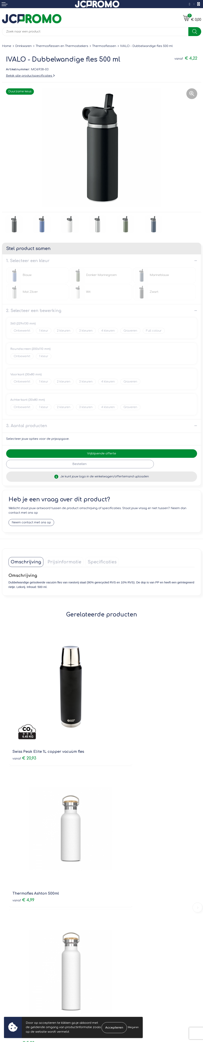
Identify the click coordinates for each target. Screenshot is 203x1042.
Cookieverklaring (115, 943)
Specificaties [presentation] (102, 562)
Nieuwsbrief (112, 883)
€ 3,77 (116, 838)
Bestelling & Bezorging (19, 943)
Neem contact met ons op (31, 522)
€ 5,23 (23, 838)
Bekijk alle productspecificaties (30, 75)
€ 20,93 (24, 726)
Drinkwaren (23, 46)
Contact (8, 937)
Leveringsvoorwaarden (120, 937)
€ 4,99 (116, 726)
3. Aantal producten (26, 426)
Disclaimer (111, 954)
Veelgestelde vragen (119, 889)
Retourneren (11, 949)
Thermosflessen (104, 46)
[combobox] (95, 31)
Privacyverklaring (116, 949)
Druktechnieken (115, 894)
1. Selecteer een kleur (28, 261)
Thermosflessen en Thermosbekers (62, 46)
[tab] (26, 562)
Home (6, 46)
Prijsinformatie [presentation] (64, 562)
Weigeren (133, 1027)
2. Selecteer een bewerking (33, 310)
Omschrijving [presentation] (26, 562)
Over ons (110, 877)
